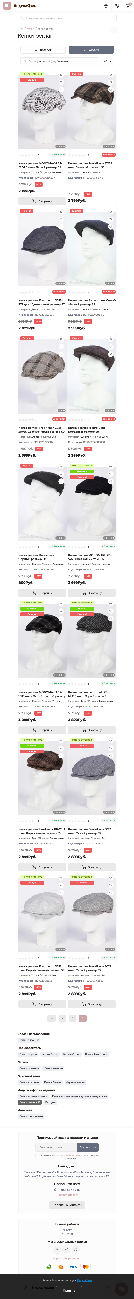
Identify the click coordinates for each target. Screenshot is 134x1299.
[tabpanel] (42, 112)
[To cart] (42, 201)
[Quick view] (61, 75)
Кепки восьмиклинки (33, 1096)
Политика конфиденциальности (69, 1155)
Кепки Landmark (96, 1054)
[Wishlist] (61, 82)
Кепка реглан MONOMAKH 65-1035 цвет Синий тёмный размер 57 (42, 696)
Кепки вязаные (29, 1040)
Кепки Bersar (50, 1054)
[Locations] (105, 5)
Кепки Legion (28, 1054)
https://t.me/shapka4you (66, 1249)
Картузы (50, 1102)
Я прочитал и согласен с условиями (69, 1157)
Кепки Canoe (71, 1054)
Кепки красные (29, 1082)
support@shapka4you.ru (67, 1258)
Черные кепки (75, 1082)
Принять (69, 1290)
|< (51, 1018)
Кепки (30, 28)
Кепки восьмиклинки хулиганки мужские (79, 1096)
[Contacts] (117, 5)
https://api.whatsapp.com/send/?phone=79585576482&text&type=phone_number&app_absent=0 (75, 1249)
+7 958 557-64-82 (68, 1190)
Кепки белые (52, 1082)
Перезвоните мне (67, 1194)
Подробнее (84, 1280)
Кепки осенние (29, 1068)
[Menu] (7, 6)
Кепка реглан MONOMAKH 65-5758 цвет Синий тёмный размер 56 (89, 559)
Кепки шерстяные (31, 1116)
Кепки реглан (28, 1102)
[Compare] (61, 90)
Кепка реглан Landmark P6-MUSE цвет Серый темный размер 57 (88, 696)
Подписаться (88, 1147)
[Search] (22, 18)
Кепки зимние (53, 1068)
